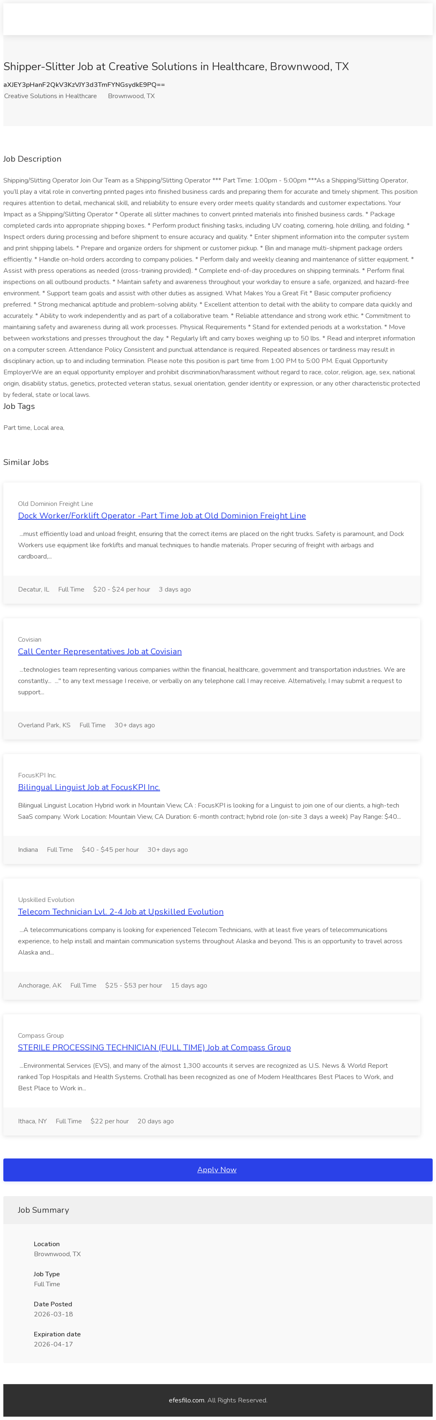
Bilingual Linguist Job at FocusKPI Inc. (89, 787)
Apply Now (217, 1170)
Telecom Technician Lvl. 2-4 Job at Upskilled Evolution (121, 911)
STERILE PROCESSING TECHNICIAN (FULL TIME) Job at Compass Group (154, 1047)
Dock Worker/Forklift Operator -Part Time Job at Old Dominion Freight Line (162, 515)
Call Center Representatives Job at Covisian (100, 651)
